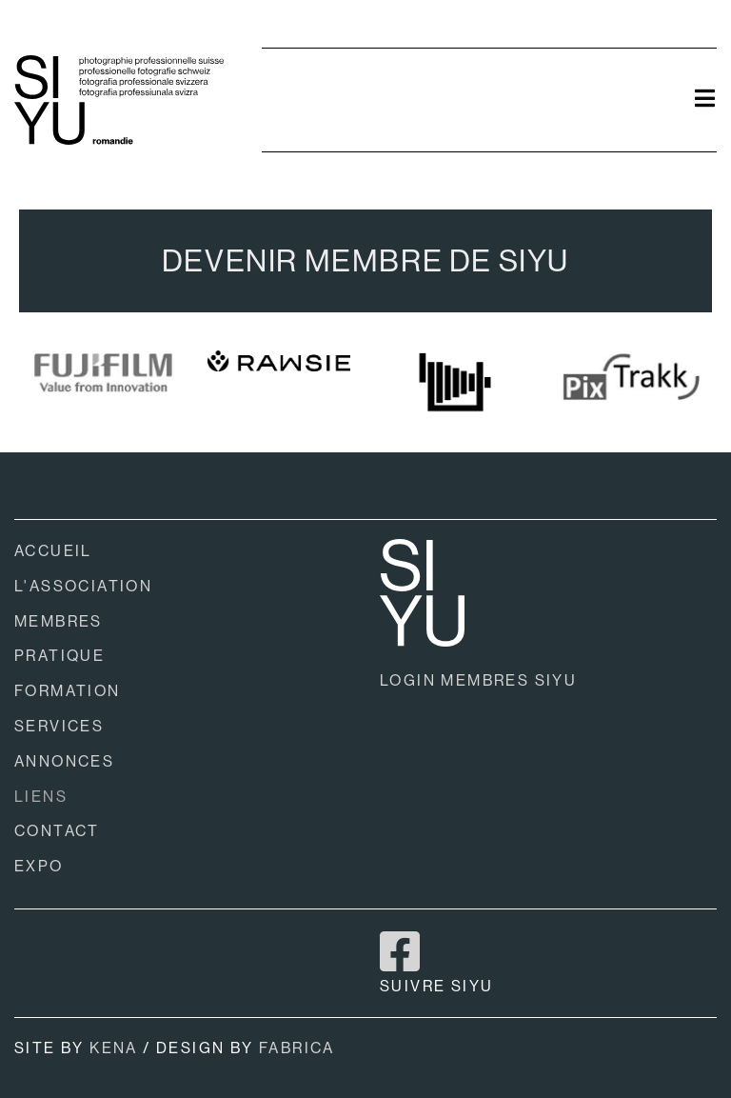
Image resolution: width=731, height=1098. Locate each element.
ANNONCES (64, 761)
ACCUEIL (53, 551)
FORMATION (67, 691)
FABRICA (297, 1048)
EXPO (39, 866)
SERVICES (59, 726)
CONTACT (57, 831)
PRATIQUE (59, 656)
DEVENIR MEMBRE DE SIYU (365, 261)
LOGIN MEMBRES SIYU (478, 680)
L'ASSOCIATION (83, 586)
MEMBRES (58, 621)
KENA (113, 1048)
